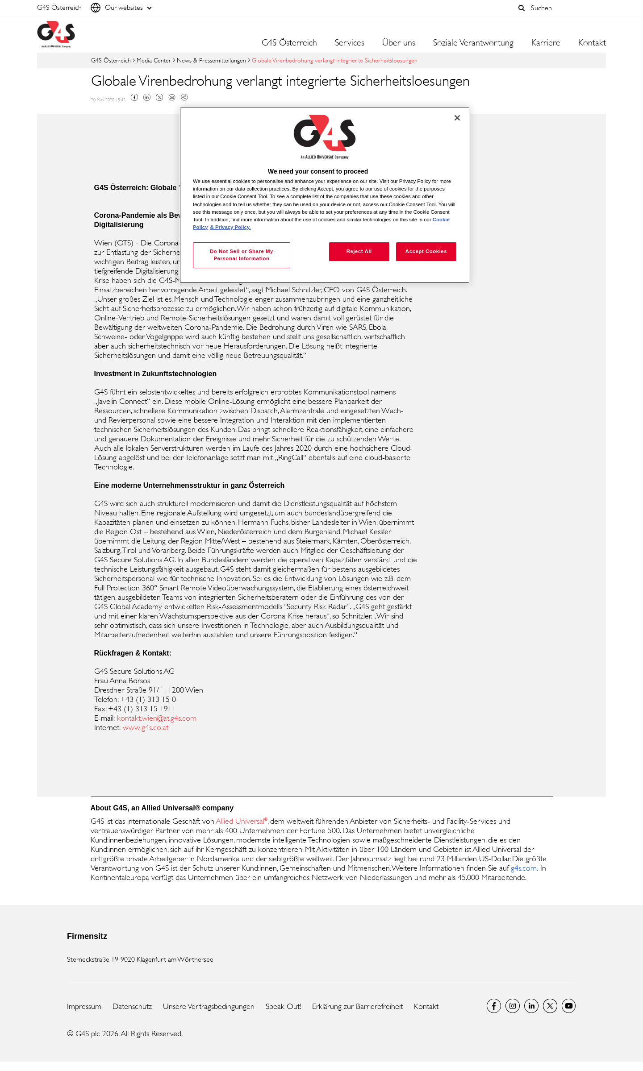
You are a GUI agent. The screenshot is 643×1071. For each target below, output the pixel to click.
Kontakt (592, 43)
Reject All (359, 251)
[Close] (457, 118)
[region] (325, 195)
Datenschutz (132, 1006)
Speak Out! (283, 1006)
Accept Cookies (426, 251)
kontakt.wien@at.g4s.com (156, 718)
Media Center (154, 60)
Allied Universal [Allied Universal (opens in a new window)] (240, 821)
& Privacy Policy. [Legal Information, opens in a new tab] (230, 227)
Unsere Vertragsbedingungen (209, 1006)
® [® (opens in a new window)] (265, 819)
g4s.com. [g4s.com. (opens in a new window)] (524, 867)
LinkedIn (531, 1006)
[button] (521, 8)
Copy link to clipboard (184, 97)
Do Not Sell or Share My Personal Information (241, 255)
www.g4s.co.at (144, 727)
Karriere (545, 43)
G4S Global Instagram (512, 1006)
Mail (171, 97)
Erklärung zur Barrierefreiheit (357, 1006)
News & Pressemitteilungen (211, 60)
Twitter (159, 97)
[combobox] (566, 7)
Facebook (134, 97)
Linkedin (146, 97)
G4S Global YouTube (569, 1006)
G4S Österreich (289, 43)
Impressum (84, 1006)
